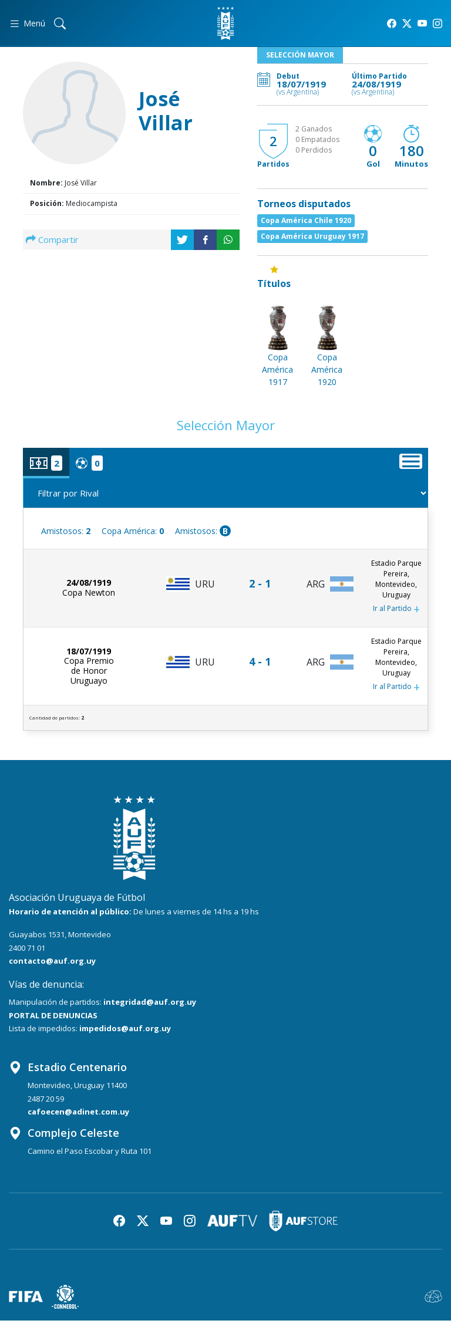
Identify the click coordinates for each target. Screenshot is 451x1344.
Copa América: (133, 530)
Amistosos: (65, 530)
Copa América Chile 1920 (306, 220)
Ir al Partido (396, 609)
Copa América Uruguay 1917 (312, 236)
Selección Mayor (300, 55)
